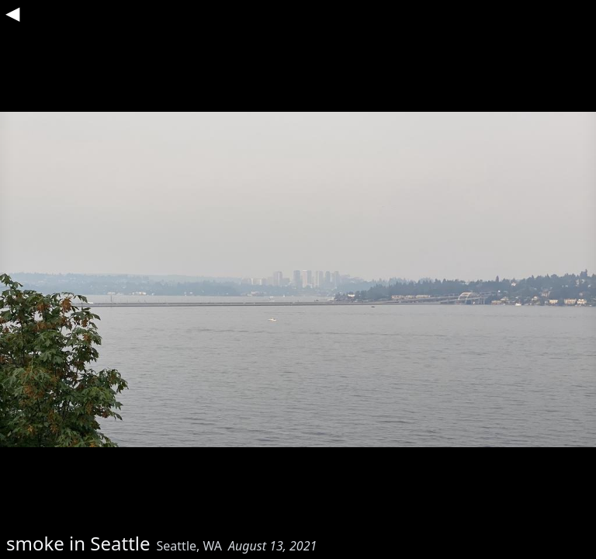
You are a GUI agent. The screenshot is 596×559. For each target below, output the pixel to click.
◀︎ (12, 12)
